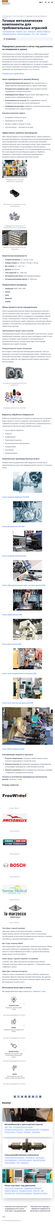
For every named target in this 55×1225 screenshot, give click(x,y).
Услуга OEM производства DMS (27, 728)
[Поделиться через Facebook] (33, 1096)
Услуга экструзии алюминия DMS (22, 544)
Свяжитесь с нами (15, 779)
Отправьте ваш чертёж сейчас (13, 74)
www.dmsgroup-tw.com (14, 1220)
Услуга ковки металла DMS (22, 632)
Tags (3, 1217)
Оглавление (11, 39)
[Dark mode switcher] (49, 2)
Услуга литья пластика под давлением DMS (22, 691)
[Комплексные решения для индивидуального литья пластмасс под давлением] (27, 1183)
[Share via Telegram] (40, 1096)
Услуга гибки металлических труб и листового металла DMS (23, 573)
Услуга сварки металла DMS (22, 602)
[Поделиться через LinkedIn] (14, 1096)
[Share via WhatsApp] (36, 1096)
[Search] (45, 2)
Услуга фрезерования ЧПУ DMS (22, 514)
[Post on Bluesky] (22, 1096)
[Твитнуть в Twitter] (18, 1096)
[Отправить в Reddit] (25, 1096)
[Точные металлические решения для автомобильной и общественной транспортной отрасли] (27, 1122)
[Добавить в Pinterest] (29, 1096)
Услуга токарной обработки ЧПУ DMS (22, 485)
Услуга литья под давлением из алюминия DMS (22, 661)
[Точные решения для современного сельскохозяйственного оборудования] (27, 1153)
